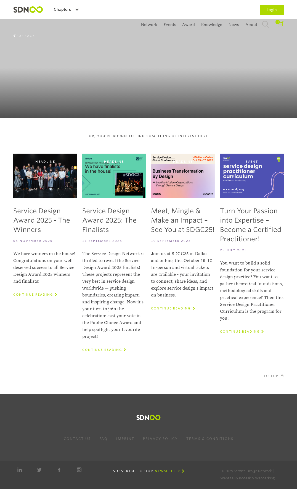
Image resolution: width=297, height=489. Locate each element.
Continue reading (33, 294)
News (234, 24)
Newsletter (167, 471)
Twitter (39, 469)
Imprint (125, 439)
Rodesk (245, 478)
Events (170, 24)
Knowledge (211, 24)
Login (272, 9)
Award (188, 24)
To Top (271, 376)
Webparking (265, 478)
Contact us (77, 439)
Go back (26, 36)
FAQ (103, 439)
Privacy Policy (160, 439)
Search (265, 24)
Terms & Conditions (210, 439)
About (251, 24)
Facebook (59, 469)
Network (149, 24)
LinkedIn (19, 469)
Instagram (79, 469)
